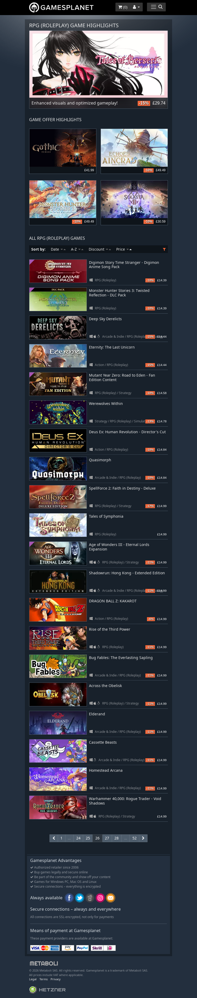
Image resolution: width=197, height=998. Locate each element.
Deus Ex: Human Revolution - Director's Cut (127, 431)
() (122, 7)
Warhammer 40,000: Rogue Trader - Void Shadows (125, 801)
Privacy (56, 979)
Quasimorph (100, 459)
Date (58, 249)
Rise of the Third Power (109, 629)
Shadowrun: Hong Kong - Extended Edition (127, 572)
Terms (43, 979)
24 (78, 838)
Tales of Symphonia (106, 516)
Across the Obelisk (105, 685)
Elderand (97, 713)
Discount (100, 249)
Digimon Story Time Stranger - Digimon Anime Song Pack (124, 264)
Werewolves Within (106, 403)
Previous (36, 64)
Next (161, 64)
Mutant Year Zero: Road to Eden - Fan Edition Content (122, 377)
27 (107, 838)
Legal (33, 979)
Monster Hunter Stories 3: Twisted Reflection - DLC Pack (119, 292)
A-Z (77, 249)
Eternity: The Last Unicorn (112, 347)
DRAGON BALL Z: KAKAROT (113, 600)
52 (134, 838)
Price (124, 249)
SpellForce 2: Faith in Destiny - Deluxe (122, 488)
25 (88, 838)
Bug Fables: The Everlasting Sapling (121, 657)
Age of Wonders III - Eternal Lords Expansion (119, 547)
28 (116, 838)
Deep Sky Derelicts (105, 318)
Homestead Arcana (106, 770)
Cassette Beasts (103, 742)
